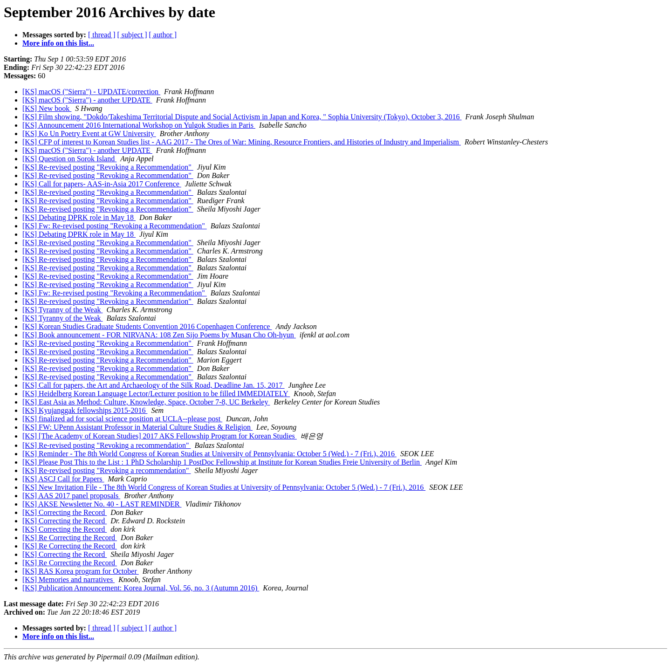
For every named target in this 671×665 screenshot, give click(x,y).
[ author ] (163, 35)
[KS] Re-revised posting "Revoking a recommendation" (106, 445)
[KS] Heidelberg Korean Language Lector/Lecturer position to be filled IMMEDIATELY (156, 394)
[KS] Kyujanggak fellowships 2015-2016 (84, 410)
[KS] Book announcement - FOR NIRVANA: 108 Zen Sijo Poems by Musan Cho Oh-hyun (159, 335)
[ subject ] (132, 35)
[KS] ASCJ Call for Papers (63, 479)
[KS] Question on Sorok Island (69, 159)
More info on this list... (58, 43)
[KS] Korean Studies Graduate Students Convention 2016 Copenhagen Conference (147, 326)
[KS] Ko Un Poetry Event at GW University (89, 133)
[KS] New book (46, 108)
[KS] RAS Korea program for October (80, 571)
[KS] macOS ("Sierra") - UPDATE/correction (91, 92)
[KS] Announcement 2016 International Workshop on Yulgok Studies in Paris (138, 125)
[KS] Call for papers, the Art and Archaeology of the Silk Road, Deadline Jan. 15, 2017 (153, 385)
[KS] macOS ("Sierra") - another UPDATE (87, 100)
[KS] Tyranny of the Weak (62, 310)
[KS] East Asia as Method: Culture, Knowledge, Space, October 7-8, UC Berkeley (146, 402)
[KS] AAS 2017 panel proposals (71, 496)
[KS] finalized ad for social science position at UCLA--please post (122, 419)
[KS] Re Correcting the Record (69, 538)
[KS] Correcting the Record (64, 512)
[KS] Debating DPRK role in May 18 (79, 217)
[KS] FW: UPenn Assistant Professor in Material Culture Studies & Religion (137, 427)
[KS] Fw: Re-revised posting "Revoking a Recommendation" (114, 226)
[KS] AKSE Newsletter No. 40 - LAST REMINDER (101, 504)
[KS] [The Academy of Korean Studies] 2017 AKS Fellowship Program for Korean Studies (159, 436)
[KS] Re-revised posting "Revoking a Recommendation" (107, 167)
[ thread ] (102, 35)
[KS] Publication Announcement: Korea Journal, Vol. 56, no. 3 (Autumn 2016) (140, 588)
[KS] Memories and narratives (68, 579)
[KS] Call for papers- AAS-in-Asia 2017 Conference (101, 184)
